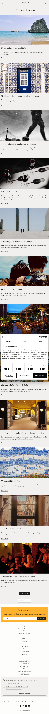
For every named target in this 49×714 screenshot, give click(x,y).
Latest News (24, 646)
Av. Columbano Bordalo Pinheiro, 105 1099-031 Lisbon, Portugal (17, 688)
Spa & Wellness (24, 663)
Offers (24, 669)
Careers (24, 654)
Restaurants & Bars (24, 661)
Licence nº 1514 (7, 701)
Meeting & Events (24, 666)
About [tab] (40, 341)
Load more (24, 593)
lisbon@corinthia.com (12, 683)
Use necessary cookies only (9, 375)
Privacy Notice (25, 701)
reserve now (24, 694)
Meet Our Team (24, 644)
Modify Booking (24, 674)
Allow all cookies (40, 375)
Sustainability (24, 651)
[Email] (20, 618)
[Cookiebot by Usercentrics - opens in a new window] (40, 337)
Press (24, 649)
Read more (4, 58)
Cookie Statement (26, 360)
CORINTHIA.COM (24, 634)
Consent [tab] (8, 341)
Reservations (24, 601)
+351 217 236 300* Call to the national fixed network (21, 680)
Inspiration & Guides (24, 671)
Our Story (24, 641)
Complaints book (41, 701)
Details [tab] (24, 341)
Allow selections (24, 375)
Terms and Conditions (16, 701)
